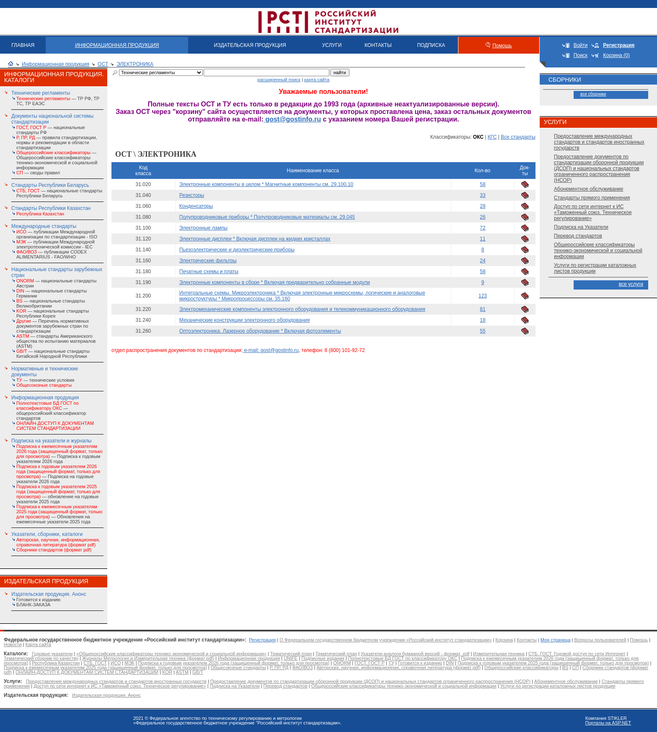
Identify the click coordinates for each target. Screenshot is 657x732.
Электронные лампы (203, 228)
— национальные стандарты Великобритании (50, 303)
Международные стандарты (43, 226)
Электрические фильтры (208, 261)
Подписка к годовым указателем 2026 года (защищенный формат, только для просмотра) (233, 662)
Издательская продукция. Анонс (48, 594)
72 (482, 228)
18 (482, 320)
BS (565, 667)
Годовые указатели (52, 653)
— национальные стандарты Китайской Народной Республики (53, 354)
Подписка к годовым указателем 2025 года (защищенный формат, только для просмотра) (553, 662)
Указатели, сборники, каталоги (47, 534)
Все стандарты (518, 137)
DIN (450, 662)
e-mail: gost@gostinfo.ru (271, 350)
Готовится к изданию (38, 599)
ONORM (342, 662)
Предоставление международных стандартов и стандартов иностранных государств (599, 142)
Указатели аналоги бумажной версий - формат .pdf (415, 653)
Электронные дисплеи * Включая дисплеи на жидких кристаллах (255, 239)
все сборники (593, 94)
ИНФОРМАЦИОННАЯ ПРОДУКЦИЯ (117, 45)
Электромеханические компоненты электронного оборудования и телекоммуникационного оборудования (302, 309)
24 (482, 261)
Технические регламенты (40, 93)
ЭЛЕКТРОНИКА (134, 64)
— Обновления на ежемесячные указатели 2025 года (59, 514)
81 (482, 309)
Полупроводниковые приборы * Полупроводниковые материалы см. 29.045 (267, 217)
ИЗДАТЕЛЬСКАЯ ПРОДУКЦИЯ (250, 45)
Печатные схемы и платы (208, 271)
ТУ (391, 662)
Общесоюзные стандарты (238, 667)
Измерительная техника (499, 653)
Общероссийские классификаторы (521, 667)
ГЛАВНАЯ (22, 45)
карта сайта (316, 79)
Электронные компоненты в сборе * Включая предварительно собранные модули (274, 282)
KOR (167, 672)
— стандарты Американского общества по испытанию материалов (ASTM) (56, 341)
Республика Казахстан (56, 662)
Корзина (504, 639)
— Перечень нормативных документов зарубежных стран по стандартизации (52, 326)
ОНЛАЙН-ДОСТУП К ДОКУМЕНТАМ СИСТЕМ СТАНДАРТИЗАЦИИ (87, 672)
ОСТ (103, 64)
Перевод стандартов (578, 236)
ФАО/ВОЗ (302, 667)
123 (483, 296)
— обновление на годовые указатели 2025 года (58, 494)
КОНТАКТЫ (378, 45)
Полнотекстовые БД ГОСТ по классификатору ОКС (403, 658)
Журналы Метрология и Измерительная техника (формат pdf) (148, 658)
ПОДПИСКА (431, 45)
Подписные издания (322, 658)
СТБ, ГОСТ (95, 662)
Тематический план (291, 653)
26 (482, 217)
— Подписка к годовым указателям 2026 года (59, 454)
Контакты (527, 639)
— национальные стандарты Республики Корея (52, 313)
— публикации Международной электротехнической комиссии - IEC (55, 244)
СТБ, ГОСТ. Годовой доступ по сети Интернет (577, 653)
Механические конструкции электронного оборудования (244, 320)
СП (575, 667)
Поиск (580, 55)
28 (482, 206)
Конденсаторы (196, 206)
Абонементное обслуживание (588, 189)
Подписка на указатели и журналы (51, 441)
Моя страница (556, 639)
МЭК (129, 662)
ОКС (478, 137)
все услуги (631, 284)
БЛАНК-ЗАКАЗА (33, 604)
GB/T (197, 672)
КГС (492, 137)
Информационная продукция (55, 64)
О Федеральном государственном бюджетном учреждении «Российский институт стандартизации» (385, 639)
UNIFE (290, 658)
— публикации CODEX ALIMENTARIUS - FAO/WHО (51, 254)
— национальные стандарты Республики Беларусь (59, 193)
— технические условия (45, 380)
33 (482, 195)
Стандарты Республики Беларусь (50, 185)
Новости (13, 644)
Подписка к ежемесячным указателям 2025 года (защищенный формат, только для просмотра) (105, 667)
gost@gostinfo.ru (292, 119)
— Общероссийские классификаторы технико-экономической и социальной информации (56, 160)
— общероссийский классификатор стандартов (51, 411)
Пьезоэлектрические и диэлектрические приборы (237, 250)
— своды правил (38, 172)
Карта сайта (38, 644)
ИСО (116, 662)
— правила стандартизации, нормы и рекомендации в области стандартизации (56, 142)
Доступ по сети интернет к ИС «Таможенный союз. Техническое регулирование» (593, 212)
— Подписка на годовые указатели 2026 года (58, 474)
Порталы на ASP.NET (608, 722)
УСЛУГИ (332, 45)
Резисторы (191, 195)
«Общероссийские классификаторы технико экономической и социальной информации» (171, 653)
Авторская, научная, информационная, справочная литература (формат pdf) (398, 667)
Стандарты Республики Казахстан (51, 208)
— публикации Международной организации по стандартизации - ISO (56, 234)
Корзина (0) (616, 55)
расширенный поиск (278, 79)
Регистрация (262, 639)
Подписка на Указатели (581, 227)
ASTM (182, 672)
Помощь (502, 46)
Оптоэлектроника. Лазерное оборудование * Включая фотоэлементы (260, 331)
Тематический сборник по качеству (41, 658)
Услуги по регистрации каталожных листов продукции (595, 268)
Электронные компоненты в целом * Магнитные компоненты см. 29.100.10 (266, 184)
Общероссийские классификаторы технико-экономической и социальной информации (598, 250)
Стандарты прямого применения (592, 198)
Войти (581, 45)
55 (482, 331)
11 (482, 239)
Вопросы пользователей (600, 639)
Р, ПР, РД (279, 667)
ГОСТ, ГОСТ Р (369, 662)
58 (482, 184)
